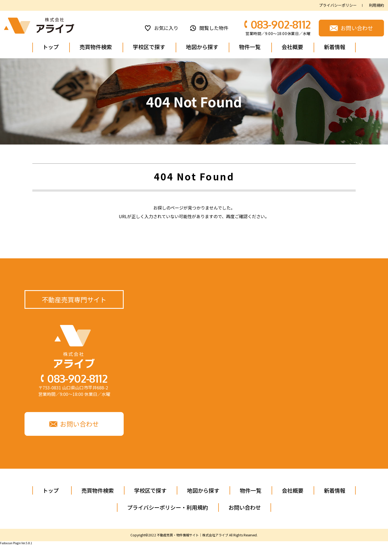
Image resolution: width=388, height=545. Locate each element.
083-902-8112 (281, 24)
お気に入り (166, 28)
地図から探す (202, 47)
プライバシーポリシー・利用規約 (167, 507)
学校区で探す (149, 47)
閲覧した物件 (213, 28)
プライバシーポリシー (338, 5)
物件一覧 (250, 47)
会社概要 (292, 47)
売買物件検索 (95, 47)
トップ (51, 47)
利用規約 (376, 5)
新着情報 (334, 47)
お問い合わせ (244, 507)
